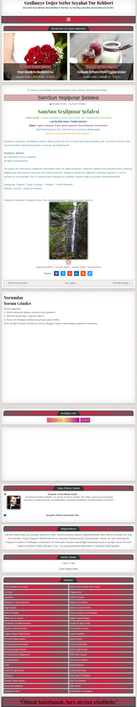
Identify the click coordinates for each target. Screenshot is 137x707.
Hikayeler (8, 675)
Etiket (6, 665)
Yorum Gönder (79, 104)
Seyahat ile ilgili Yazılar (80, 623)
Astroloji (8, 592)
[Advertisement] (68, 454)
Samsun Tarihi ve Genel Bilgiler (93, 90)
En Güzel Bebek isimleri (15, 639)
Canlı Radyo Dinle (68, 569)
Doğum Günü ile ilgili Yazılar (17, 634)
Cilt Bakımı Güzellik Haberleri (17, 623)
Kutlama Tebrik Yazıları (14, 680)
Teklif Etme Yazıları (78, 654)
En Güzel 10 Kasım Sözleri (39, 497)
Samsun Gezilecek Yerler (64, 90)
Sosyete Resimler (77, 634)
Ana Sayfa (70, 283)
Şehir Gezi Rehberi (78, 680)
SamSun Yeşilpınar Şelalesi (68, 97)
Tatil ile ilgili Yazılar (78, 649)
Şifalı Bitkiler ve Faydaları (81, 691)
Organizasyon (75, 592)
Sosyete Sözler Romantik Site (62, 515)
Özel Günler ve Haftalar (80, 675)
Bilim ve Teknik (11, 613)
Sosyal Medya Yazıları (79, 628)
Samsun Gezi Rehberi (41, 90)
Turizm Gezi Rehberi (79, 660)
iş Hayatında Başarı (78, 670)
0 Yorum (51, 77)
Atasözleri (8, 597)
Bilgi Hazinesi (10, 607)
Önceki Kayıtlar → (122, 283)
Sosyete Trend (78, 267)
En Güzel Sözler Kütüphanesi (17, 654)
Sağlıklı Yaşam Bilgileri (80, 618)
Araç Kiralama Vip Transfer (16, 586)
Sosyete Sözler (23, 77)
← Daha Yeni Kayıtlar (16, 283)
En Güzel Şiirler (11, 660)
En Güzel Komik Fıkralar (15, 649)
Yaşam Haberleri (77, 665)
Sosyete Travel (94, 267)
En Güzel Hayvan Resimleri (16, 644)
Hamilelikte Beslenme (35, 71)
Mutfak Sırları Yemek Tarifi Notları (85, 586)
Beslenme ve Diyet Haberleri (35, 67)
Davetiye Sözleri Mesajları (15, 628)
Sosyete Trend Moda (78, 644)
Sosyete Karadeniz (44, 267)
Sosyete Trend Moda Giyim (62, 494)
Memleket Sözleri (12, 691)
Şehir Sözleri (75, 686)
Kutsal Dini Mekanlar (13, 686)
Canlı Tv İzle (68, 563)
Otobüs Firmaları (77, 597)
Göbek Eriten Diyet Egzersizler (101, 71)
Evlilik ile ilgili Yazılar (14, 670)
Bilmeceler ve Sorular (13, 618)
